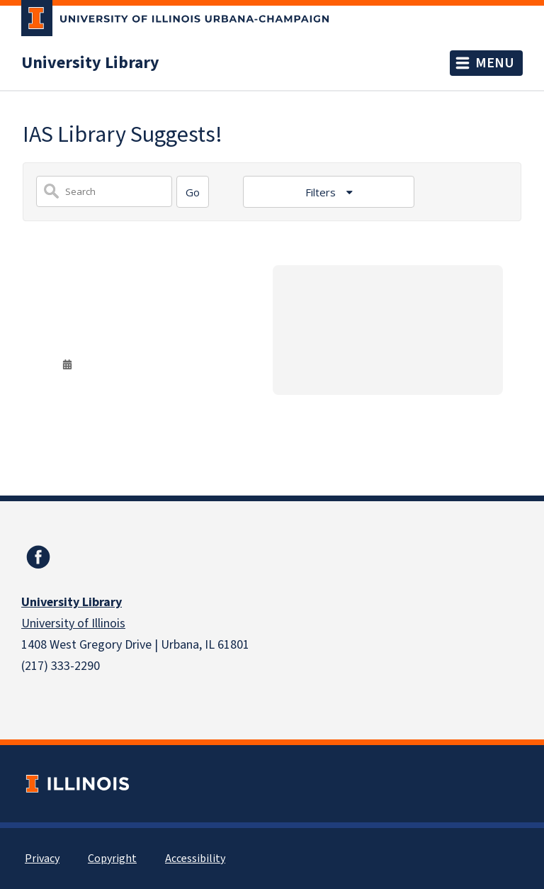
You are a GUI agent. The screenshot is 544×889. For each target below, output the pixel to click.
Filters (322, 192)
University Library (90, 63)
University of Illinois (73, 623)
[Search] (192, 192)
